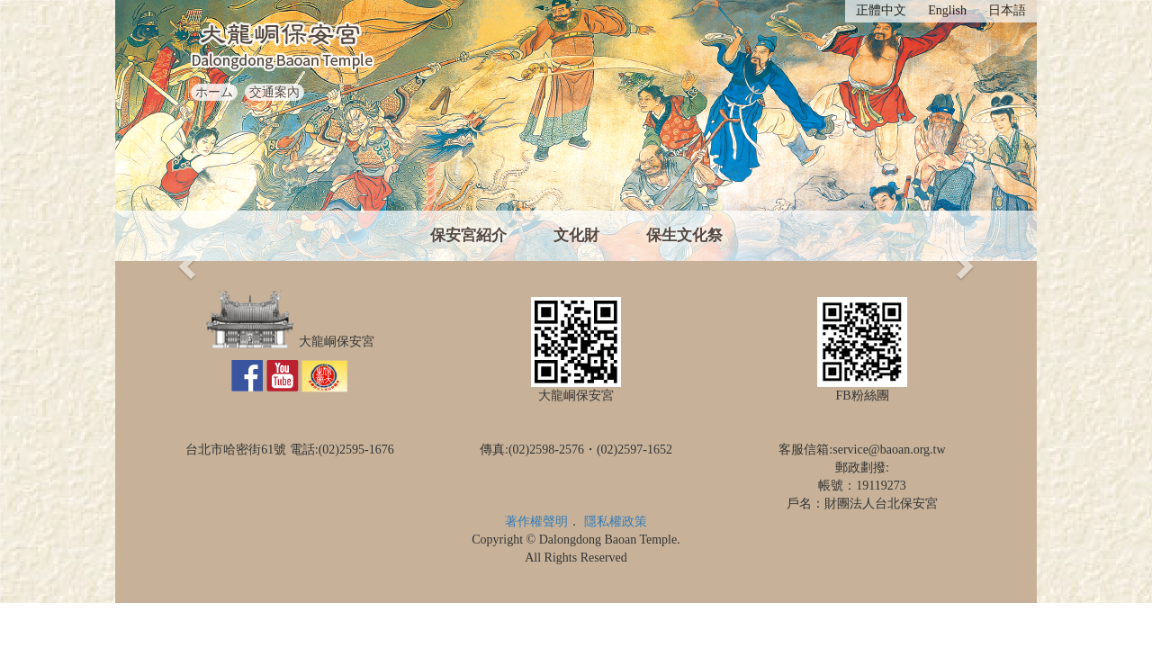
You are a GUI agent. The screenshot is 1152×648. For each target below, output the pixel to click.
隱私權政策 (615, 521)
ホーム (214, 92)
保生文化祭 (684, 235)
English (947, 10)
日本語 (1007, 10)
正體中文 (881, 10)
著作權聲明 (536, 521)
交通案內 (274, 92)
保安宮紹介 (468, 235)
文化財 (576, 235)
